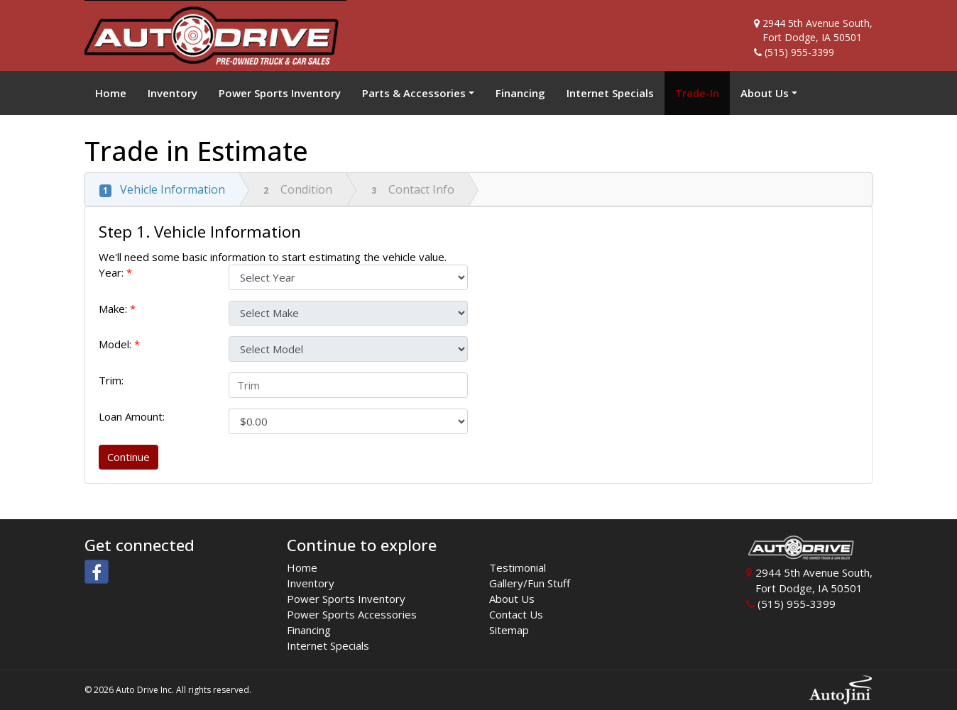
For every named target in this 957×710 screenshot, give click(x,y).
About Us (512, 599)
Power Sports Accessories (352, 614)
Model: (119, 344)
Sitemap (509, 630)
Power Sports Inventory (346, 599)
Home (302, 567)
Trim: (112, 380)
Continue (128, 457)
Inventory (310, 583)
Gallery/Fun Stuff (529, 583)
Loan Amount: (134, 416)
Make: (117, 308)
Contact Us (516, 614)
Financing (309, 630)
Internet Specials (328, 645)
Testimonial (517, 567)
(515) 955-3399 (799, 52)
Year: (115, 272)
